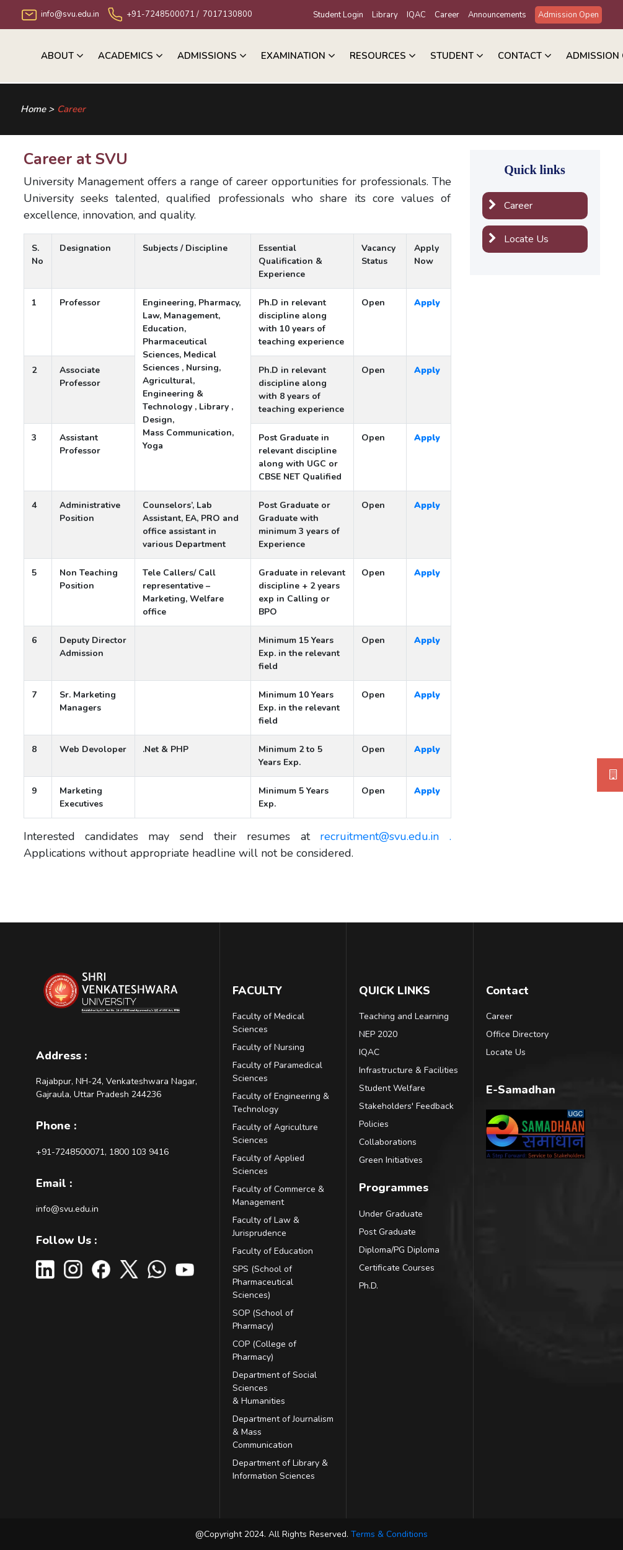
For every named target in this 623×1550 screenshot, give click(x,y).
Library (385, 14)
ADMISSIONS (207, 56)
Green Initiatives (391, 1160)
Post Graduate (387, 1232)
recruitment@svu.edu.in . (385, 836)
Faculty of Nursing (268, 1047)
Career (447, 14)
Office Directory (517, 1034)
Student (452, 56)
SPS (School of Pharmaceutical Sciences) (262, 1282)
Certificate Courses (397, 1268)
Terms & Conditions (389, 1534)
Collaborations (388, 1142)
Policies (374, 1124)
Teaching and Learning (404, 1016)
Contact (520, 56)
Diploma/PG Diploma (399, 1250)
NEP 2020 (378, 1034)
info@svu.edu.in (67, 1209)
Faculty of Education (272, 1251)
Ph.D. (368, 1286)
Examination (293, 56)
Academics (125, 56)
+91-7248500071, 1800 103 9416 (102, 1152)
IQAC (416, 14)
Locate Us (518, 239)
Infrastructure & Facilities (408, 1070)
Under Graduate (391, 1214)
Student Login (338, 14)
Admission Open (568, 14)
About (57, 56)
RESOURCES (378, 56)
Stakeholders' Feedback (406, 1106)
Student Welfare (392, 1088)
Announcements (497, 14)
